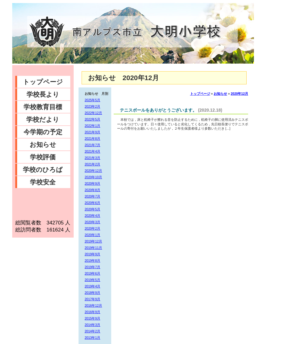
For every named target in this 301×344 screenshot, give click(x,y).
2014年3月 (92, 325)
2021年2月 (92, 164)
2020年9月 (92, 183)
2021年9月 (92, 132)
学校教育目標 (43, 106)
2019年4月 (92, 286)
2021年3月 (92, 158)
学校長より (43, 94)
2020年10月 (93, 177)
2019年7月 (92, 267)
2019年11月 (93, 248)
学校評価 (43, 157)
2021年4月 (92, 151)
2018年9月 (92, 292)
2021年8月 (92, 138)
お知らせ (43, 144)
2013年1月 (92, 337)
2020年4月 (92, 215)
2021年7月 (92, 145)
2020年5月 (92, 209)
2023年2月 (92, 106)
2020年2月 (92, 228)
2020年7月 (92, 196)
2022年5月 (92, 119)
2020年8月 (92, 190)
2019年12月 (93, 241)
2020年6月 (92, 203)
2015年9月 (92, 318)
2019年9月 (92, 254)
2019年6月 (92, 273)
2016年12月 (93, 305)
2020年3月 (92, 222)
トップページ (43, 81)
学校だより (42, 119)
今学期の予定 (43, 131)
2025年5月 (92, 100)
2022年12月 (93, 113)
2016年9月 (92, 312)
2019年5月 (92, 280)
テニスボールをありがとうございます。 (158, 110)
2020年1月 (92, 235)
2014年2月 (92, 331)
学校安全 (43, 182)
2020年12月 (93, 170)
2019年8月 (92, 260)
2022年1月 (92, 126)
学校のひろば (43, 169)
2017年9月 (92, 299)
